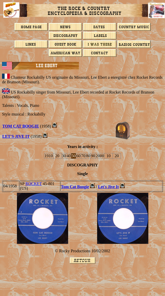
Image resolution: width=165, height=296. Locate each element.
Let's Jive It (108, 187)
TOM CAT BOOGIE (20, 126)
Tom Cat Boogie (75, 187)
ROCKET (33, 183)
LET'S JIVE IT (16, 136)
